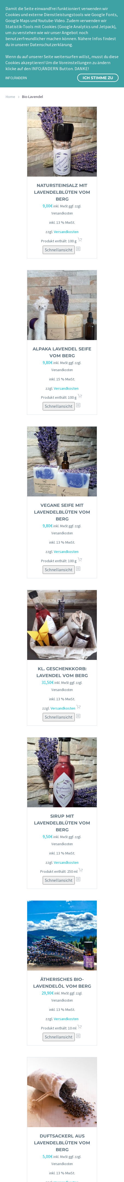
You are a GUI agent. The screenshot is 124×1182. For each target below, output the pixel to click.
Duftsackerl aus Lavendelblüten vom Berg (62, 1142)
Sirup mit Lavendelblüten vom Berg (62, 823)
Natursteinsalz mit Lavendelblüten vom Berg (62, 192)
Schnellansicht (59, 249)
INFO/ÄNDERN (16, 78)
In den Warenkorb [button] (80, 241)
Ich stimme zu (98, 77)
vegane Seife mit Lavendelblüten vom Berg (62, 512)
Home (10, 96)
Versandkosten (66, 231)
